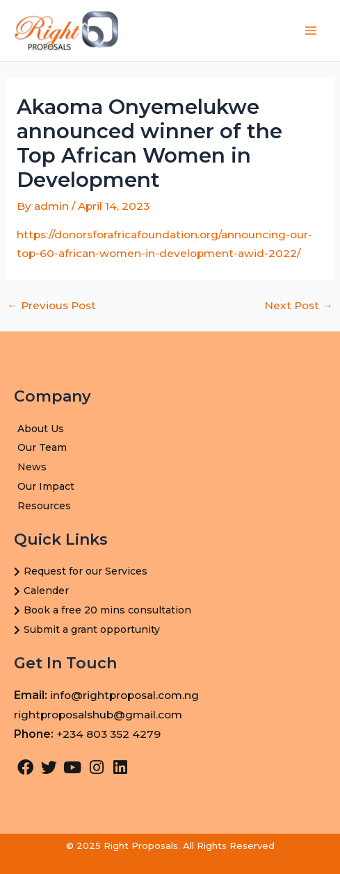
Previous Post (51, 305)
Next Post (298, 305)
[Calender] (170, 591)
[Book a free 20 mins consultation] (170, 610)
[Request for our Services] (170, 572)
